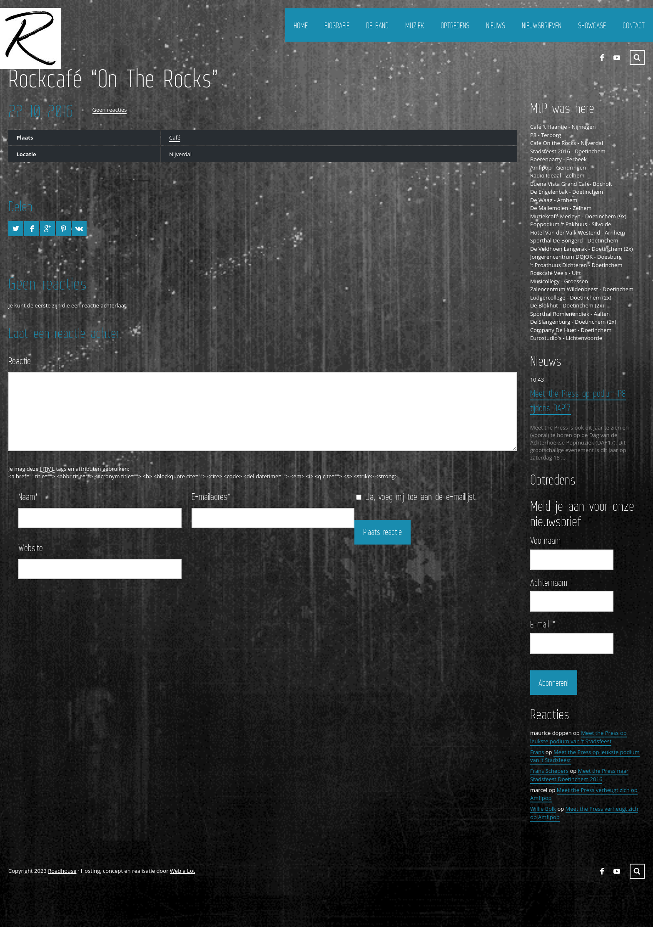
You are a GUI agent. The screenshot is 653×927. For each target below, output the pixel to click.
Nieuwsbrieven (541, 25)
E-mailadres (211, 496)
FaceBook (601, 57)
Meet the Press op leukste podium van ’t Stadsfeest (578, 737)
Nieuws (495, 25)
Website (30, 547)
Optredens (455, 25)
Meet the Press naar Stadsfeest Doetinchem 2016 (579, 774)
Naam (28, 496)
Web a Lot (182, 870)
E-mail (543, 624)
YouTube (616, 57)
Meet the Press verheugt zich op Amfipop (584, 812)
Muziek (414, 25)
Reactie (19, 360)
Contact (634, 25)
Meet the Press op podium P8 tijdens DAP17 (578, 400)
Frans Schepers (549, 770)
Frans (537, 751)
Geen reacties (109, 109)
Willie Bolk (543, 808)
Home (301, 25)
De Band (377, 25)
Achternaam (548, 581)
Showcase (592, 25)
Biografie (336, 25)
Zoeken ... (637, 57)
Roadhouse (62, 870)
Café (174, 137)
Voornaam (545, 540)
